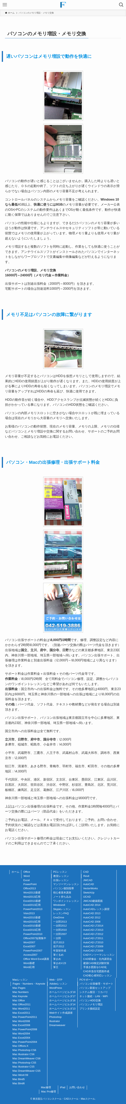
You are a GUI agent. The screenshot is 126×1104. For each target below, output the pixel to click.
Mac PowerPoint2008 (25, 1029)
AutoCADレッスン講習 (96, 909)
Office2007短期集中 (34, 938)
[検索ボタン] (121, 5)
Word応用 (29, 967)
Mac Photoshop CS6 (24, 1050)
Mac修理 (46, 1087)
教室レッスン (61, 876)
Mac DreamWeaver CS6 (27, 1058)
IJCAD (87, 896)
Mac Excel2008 (21, 1025)
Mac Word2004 (21, 1033)
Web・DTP (55, 979)
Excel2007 (29, 946)
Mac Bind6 (19, 1083)
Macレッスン (20, 979)
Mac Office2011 (22, 1004)
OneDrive (58, 917)
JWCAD (87, 880)
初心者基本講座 (62, 892)
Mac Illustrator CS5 (24, 1066)
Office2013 (29, 888)
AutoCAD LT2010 (93, 942)
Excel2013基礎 (32, 900)
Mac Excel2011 (21, 1012)
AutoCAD (88, 884)
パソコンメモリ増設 (91, 1004)
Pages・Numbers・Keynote (29, 983)
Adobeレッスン (58, 983)
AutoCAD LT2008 (93, 950)
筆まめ (57, 958)
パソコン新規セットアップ (94, 987)
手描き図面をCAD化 (95, 967)
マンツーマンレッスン (66, 884)
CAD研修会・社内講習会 (97, 958)
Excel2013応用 (32, 904)
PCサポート (86, 979)
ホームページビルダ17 (62, 996)
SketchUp (88, 892)
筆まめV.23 (59, 963)
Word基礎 (29, 963)
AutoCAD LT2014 (93, 925)
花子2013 (58, 942)
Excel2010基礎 (32, 925)
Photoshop (55, 1016)
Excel (26, 880)
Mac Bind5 (19, 1079)
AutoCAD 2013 (92, 913)
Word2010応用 (31, 921)
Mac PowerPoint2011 (25, 1016)
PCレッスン (60, 871)
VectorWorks (90, 888)
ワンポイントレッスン (66, 900)
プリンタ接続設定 (89, 1008)
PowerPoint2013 (32, 909)
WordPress (55, 987)
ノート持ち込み (62, 896)
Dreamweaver (57, 1025)
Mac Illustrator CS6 (24, 1054)
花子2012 (58, 946)
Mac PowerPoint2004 (25, 1041)
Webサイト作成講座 (61, 1012)
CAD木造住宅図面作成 (96, 971)
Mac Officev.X (20, 1045)
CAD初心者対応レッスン (97, 975)
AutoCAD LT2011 (93, 938)
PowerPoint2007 (32, 950)
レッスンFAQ (61, 913)
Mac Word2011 (21, 1008)
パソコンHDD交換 (90, 1000)
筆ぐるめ (58, 954)
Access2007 (30, 954)
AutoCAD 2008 (92, 921)
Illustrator (54, 1021)
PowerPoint (29, 884)
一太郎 (57, 938)
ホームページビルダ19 (62, 992)
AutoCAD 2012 (92, 917)
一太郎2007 (60, 934)
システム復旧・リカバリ (93, 992)
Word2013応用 (31, 896)
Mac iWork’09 (20, 1074)
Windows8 (59, 904)
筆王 (55, 967)
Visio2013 (29, 913)
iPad (62, 1087)
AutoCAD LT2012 (93, 934)
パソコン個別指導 (63, 888)
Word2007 (29, 942)
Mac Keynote (20, 996)
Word (26, 876)
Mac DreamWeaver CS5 (27, 1070)
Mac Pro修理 (48, 1091)
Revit (86, 876)
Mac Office (19, 1000)
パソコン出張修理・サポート (96, 983)
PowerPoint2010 (32, 934)
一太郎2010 (60, 929)
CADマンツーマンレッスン (98, 954)
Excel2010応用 (32, 929)
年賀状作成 (59, 950)
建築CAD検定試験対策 (96, 963)
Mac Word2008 (21, 1021)
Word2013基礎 (31, 892)
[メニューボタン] (5, 5)
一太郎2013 (60, 921)
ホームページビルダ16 (62, 1000)
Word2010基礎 (31, 917)
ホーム (15, 871)
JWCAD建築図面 (93, 900)
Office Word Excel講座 (36, 958)
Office (26, 871)
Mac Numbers (21, 992)
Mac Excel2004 (21, 1037)
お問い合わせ (77, 1087)
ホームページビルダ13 (62, 1008)
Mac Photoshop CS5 (24, 1062)
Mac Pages (19, 987)
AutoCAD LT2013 (93, 929)
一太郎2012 (60, 925)
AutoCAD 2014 (92, 904)
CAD (86, 871)
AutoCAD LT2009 (93, 946)
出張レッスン (61, 880)
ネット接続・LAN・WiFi (93, 996)
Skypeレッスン (62, 909)
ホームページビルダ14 (62, 1004)
